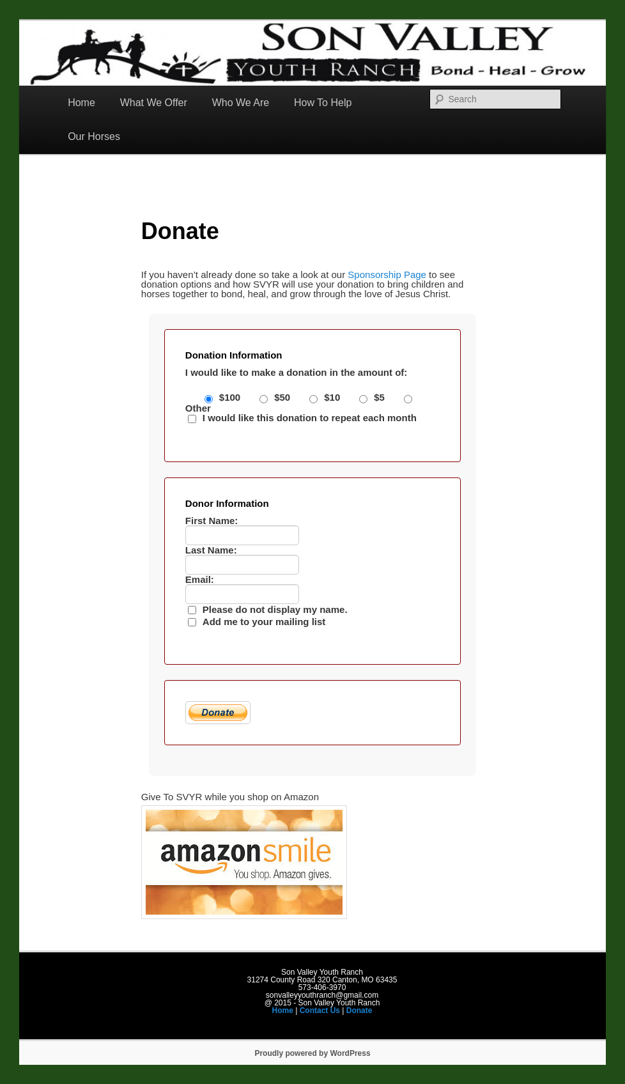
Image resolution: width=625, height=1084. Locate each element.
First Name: (211, 520)
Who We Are (241, 102)
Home (81, 102)
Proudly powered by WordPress (312, 1053)
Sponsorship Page (387, 274)
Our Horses (94, 136)
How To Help (322, 102)
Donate (359, 1010)
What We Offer (153, 102)
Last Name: (211, 550)
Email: (199, 579)
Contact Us (320, 1010)
